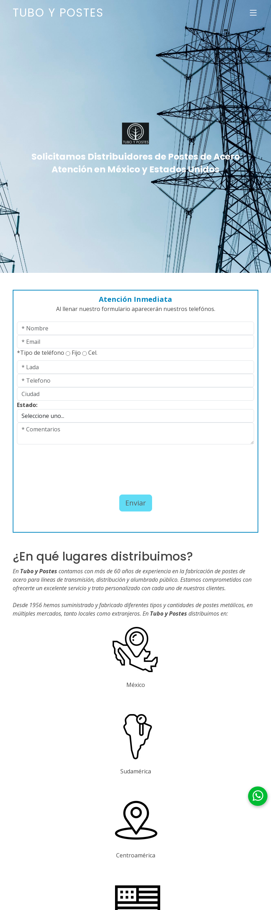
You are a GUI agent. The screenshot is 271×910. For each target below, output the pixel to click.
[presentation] (58, 463)
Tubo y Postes (58, 12)
